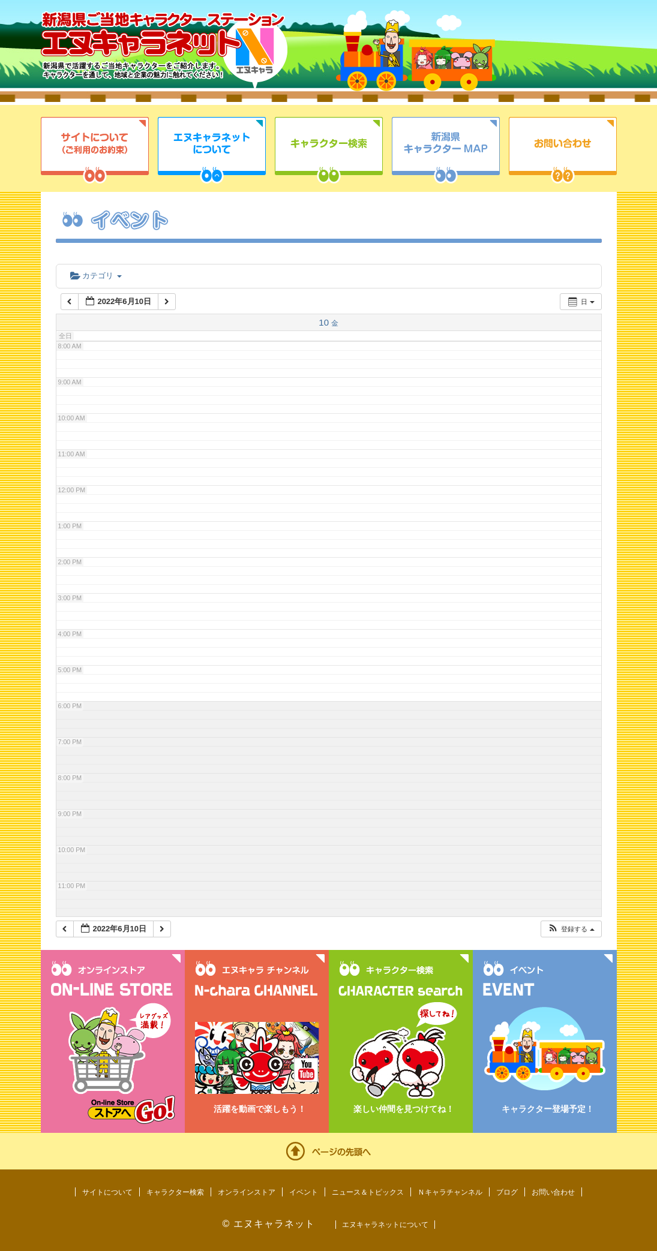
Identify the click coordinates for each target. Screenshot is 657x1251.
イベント (303, 1192)
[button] (570, 929)
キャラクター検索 (329, 150)
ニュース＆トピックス (368, 1192)
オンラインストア (246, 1192)
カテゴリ (96, 275)
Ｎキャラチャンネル (450, 1192)
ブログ (507, 1192)
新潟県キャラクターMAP (446, 150)
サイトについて (95, 150)
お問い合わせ (563, 150)
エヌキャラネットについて (212, 150)
